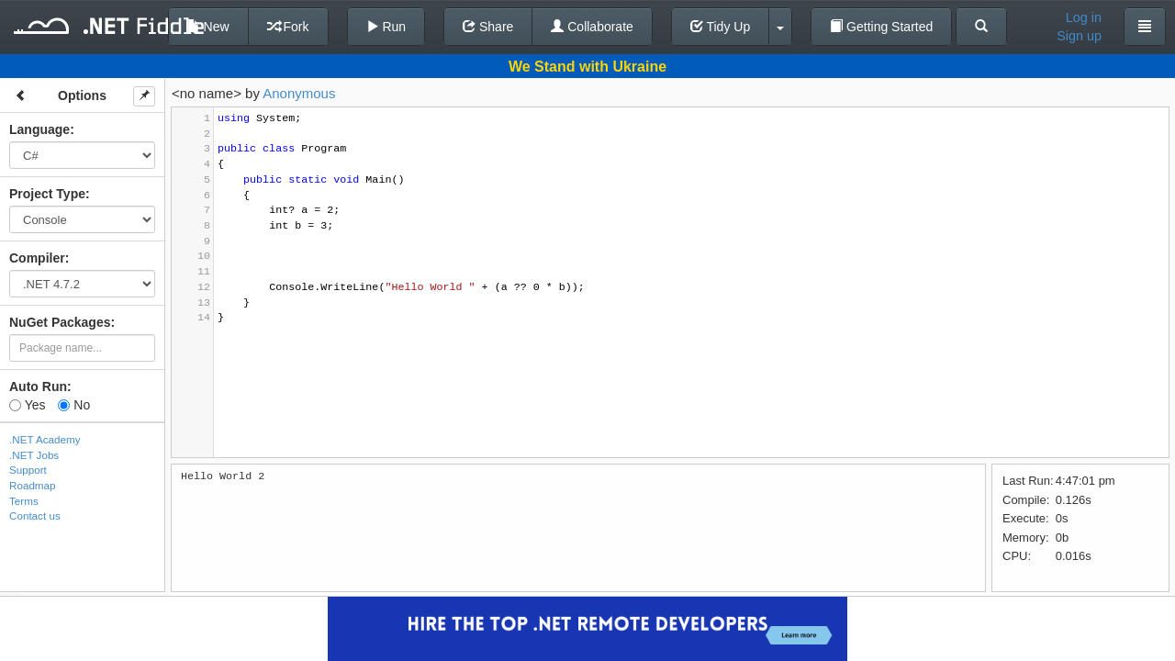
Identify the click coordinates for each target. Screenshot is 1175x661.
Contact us (35, 515)
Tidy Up (720, 26)
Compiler (37, 258)
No (74, 405)
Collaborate (592, 26)
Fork (288, 26)
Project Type (47, 193)
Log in (1084, 17)
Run (386, 26)
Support (28, 470)
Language (39, 129)
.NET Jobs (34, 455)
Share (488, 26)
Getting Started (881, 26)
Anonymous (299, 93)
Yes (27, 405)
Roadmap (32, 485)
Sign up (1079, 35)
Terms (24, 501)
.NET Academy (45, 439)
